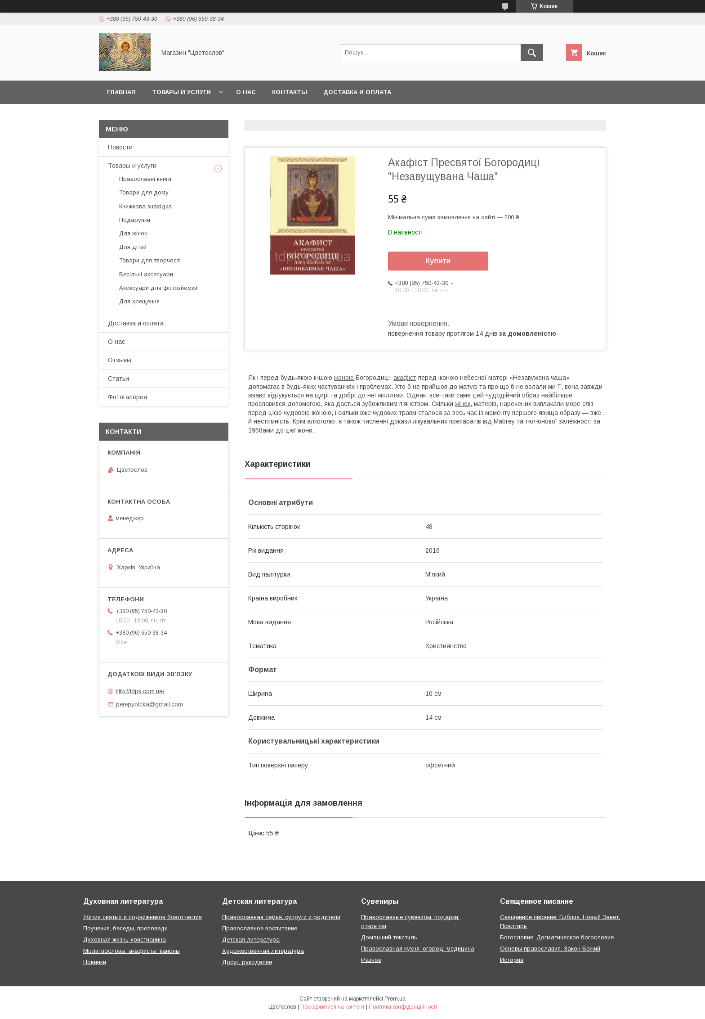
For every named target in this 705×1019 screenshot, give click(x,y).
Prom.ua (395, 999)
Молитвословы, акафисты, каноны (131, 950)
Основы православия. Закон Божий (550, 948)
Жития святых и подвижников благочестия (142, 917)
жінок (462, 403)
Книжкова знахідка (145, 206)
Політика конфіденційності (403, 1007)
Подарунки (134, 219)
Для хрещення (139, 301)
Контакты (289, 92)
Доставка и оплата (357, 92)
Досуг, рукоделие (247, 962)
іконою (344, 377)
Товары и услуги (181, 92)
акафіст (404, 377)
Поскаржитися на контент (332, 1007)
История (511, 959)
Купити (438, 261)
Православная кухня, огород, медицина (417, 948)
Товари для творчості (150, 260)
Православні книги (145, 179)
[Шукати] (532, 52)
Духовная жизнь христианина (124, 939)
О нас (246, 92)
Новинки (94, 962)
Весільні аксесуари (146, 274)
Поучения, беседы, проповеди (125, 928)
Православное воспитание (259, 928)
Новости (120, 147)
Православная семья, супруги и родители (281, 917)
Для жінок (133, 233)
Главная (121, 92)
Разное (371, 959)
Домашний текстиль (389, 937)
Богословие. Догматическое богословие (557, 937)
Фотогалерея (127, 397)
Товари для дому (144, 192)
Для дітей (133, 246)
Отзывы (119, 360)
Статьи (118, 378)
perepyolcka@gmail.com (149, 704)
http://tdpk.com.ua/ (140, 691)
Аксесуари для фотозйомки (158, 287)
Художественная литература (263, 950)
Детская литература (251, 939)
